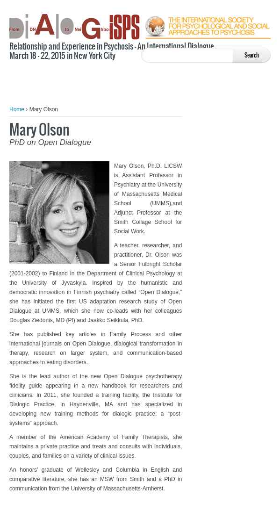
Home (16, 109)
